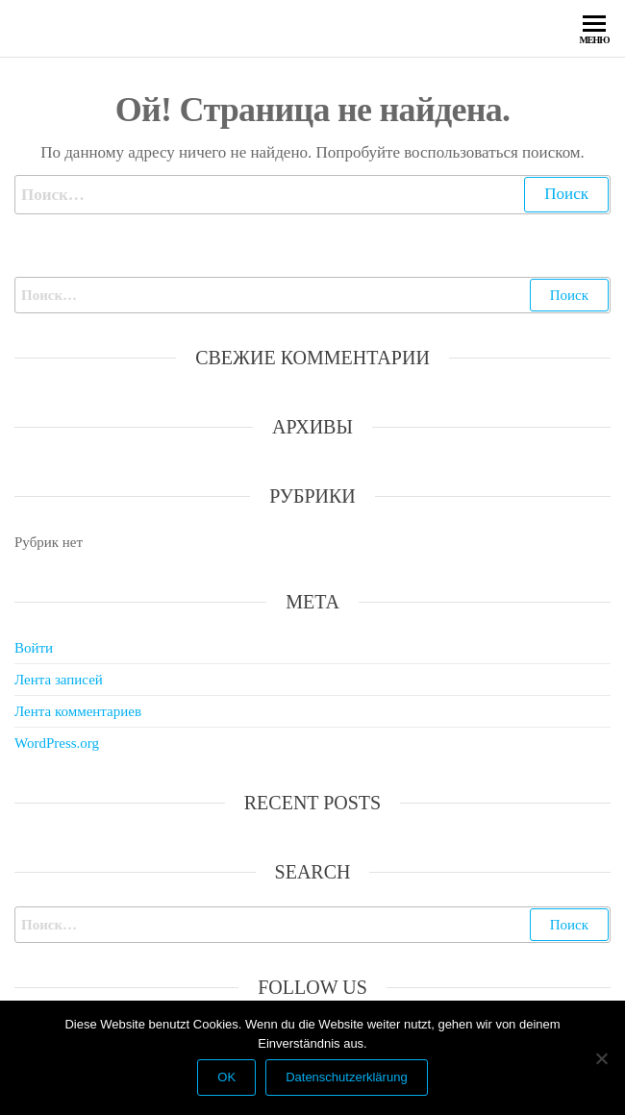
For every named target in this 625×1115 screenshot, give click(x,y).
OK (226, 1077)
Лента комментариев (77, 711)
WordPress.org (56, 743)
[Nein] (601, 1058)
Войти (33, 648)
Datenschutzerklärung (346, 1077)
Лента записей (58, 679)
